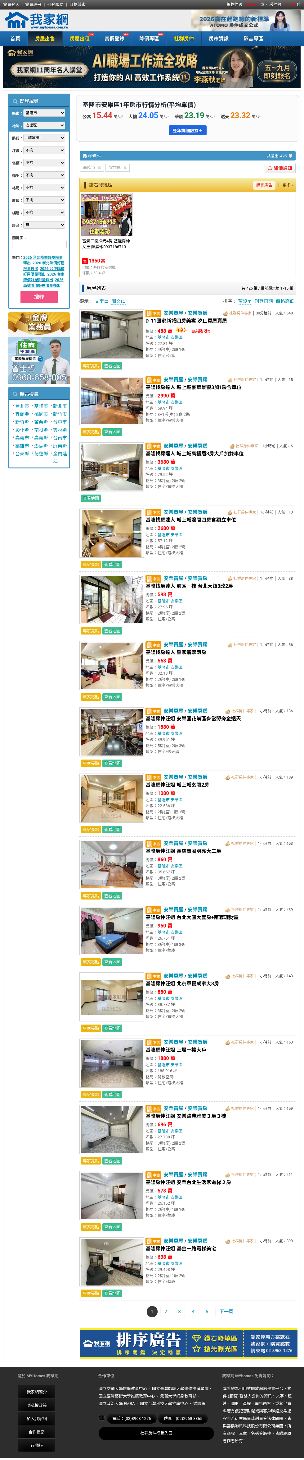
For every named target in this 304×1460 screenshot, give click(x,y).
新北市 (60, 406)
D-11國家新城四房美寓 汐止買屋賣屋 (186, 321)
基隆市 (41, 406)
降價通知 (280, 168)
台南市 (60, 438)
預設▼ (245, 301)
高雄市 (22, 446)
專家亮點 (91, 366)
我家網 (52, 20)
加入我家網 (37, 1418)
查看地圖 (112, 366)
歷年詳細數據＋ (187, 130)
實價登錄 (113, 38)
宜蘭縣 (22, 414)
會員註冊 (33, 4)
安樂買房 (198, 313)
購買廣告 (264, 185)
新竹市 (60, 414)
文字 (102, 301)
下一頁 (226, 1311)
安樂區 (177, 337)
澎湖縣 (41, 446)
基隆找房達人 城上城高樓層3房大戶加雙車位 (194, 454)
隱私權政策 (37, 1405)
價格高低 (285, 301)
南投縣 (41, 430)
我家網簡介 (37, 1392)
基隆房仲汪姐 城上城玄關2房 (177, 785)
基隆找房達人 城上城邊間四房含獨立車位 (190, 520)
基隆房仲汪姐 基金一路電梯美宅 (180, 1249)
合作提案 (37, 1432)
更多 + (288, 185)
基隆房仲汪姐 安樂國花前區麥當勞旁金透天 (193, 719)
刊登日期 (263, 301)
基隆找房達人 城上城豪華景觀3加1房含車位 (193, 387)
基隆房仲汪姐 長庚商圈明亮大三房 (183, 851)
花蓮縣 (41, 454)
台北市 (22, 406)
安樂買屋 (173, 313)
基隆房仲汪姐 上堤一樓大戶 (175, 1050)
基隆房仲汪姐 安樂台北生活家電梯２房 (188, 1182)
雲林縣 (60, 430)
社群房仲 (184, 39)
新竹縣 (22, 422)
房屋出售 (45, 39)
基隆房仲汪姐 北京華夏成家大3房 (182, 984)
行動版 (37, 1445)
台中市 (60, 422)
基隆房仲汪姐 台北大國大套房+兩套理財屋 (192, 917)
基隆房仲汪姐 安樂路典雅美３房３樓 (185, 1116)
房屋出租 (78, 38)
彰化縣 (22, 430)
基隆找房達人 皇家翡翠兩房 (175, 652)
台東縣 (22, 454)
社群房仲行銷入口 (156, 1433)
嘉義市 (22, 438)
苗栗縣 (41, 422)
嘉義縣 (41, 438)
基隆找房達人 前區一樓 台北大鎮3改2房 (189, 586)
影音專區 (253, 39)
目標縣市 (77, 4)
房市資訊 (219, 39)
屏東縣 (60, 446)
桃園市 (41, 414)
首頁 (15, 39)
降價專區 (147, 38)
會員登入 (11, 4)
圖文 (118, 301)
